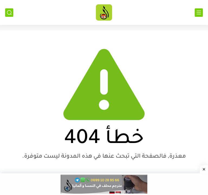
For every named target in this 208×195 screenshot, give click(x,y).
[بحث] (9, 12)
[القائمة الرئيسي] (199, 12)
